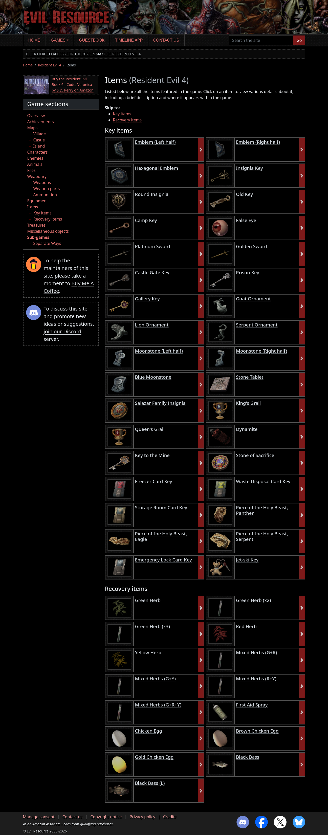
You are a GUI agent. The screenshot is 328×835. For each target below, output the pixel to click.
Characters (37, 152)
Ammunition (45, 194)
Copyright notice (106, 817)
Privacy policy (142, 817)
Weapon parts (46, 188)
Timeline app (129, 40)
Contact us (166, 40)
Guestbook (91, 40)
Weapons (42, 182)
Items (32, 207)
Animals (34, 164)
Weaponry (37, 176)
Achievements (40, 121)
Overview (36, 115)
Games (58, 40)
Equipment (37, 201)
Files (31, 170)
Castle (39, 140)
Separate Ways (47, 243)
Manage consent (39, 817)
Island (39, 146)
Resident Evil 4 (49, 65)
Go (299, 40)
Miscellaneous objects (48, 231)
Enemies (35, 158)
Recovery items (47, 219)
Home (34, 40)
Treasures (36, 225)
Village (39, 134)
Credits (170, 817)
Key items (42, 213)
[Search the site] (261, 40)
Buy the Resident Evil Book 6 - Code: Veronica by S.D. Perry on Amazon (73, 84)
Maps (32, 128)
